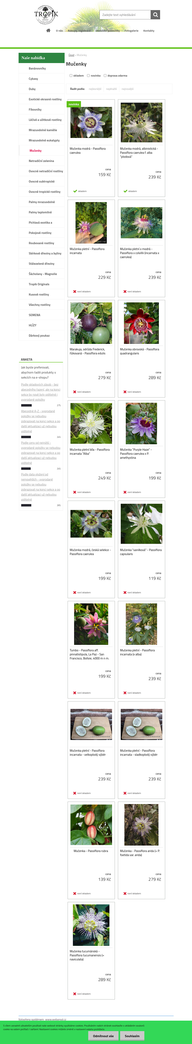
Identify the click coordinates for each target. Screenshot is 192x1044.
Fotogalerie (131, 30)
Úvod (71, 55)
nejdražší (111, 89)
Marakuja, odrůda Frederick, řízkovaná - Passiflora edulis (88, 351)
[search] (155, 14)
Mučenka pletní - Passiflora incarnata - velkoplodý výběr (88, 753)
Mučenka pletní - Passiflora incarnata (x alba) (137, 652)
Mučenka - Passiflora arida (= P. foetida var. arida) (140, 853)
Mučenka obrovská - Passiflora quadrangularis (139, 351)
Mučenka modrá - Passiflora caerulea (88, 151)
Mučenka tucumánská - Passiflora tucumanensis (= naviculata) (87, 955)
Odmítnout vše (102, 1036)
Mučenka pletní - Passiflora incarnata (87, 251)
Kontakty (148, 30)
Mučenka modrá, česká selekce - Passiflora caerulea (90, 552)
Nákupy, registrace (79, 30)
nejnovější (128, 89)
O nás (59, 30)
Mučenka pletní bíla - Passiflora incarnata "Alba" (90, 452)
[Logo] (46, 15)
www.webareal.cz (55, 1019)
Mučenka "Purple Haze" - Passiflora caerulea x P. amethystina (136, 454)
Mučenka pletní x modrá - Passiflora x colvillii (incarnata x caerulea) (139, 253)
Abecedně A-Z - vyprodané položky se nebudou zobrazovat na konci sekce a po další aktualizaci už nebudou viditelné (40, 421)
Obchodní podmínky (107, 30)
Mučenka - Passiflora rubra (91, 851)
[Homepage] (48, 30)
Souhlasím (132, 1036)
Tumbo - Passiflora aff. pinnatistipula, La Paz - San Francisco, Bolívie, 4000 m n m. (89, 654)
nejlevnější (95, 89)
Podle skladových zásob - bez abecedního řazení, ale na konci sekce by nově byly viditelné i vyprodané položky (40, 392)
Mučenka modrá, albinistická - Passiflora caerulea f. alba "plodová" (139, 153)
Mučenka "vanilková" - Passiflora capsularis (141, 552)
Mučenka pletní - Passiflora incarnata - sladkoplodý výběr (139, 753)
